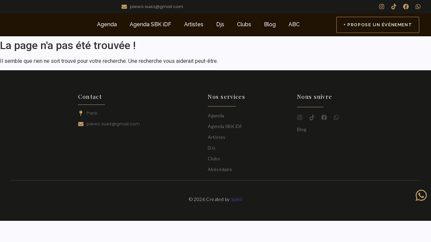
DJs (212, 148)
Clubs (244, 24)
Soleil (236, 199)
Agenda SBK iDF (150, 24)
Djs (220, 24)
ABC (294, 24)
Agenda (107, 24)
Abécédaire (220, 169)
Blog (270, 24)
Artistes (193, 24)
